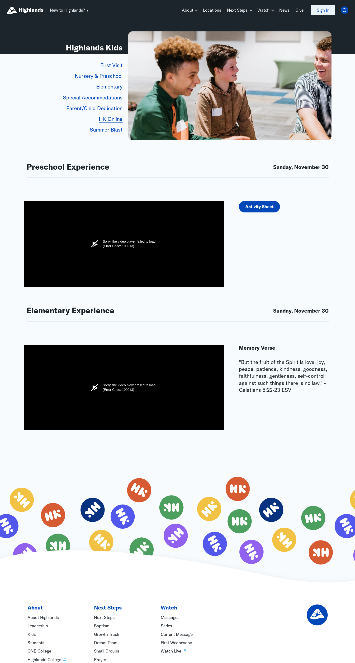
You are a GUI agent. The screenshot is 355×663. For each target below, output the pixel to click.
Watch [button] (263, 10)
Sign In (323, 10)
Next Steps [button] (237, 10)
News (284, 10)
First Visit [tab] (111, 65)
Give (299, 10)
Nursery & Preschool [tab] (99, 76)
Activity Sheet (259, 206)
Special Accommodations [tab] (93, 97)
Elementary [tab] (109, 86)
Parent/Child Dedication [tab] (94, 108)
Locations (212, 10)
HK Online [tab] (111, 119)
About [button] (187, 10)
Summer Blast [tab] (106, 129)
